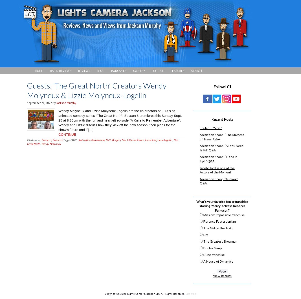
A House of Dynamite (218, 261)
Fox (124, 140)
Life (206, 235)
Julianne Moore (135, 140)
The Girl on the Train (218, 228)
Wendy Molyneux (51, 144)
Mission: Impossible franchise (224, 215)
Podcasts (46, 140)
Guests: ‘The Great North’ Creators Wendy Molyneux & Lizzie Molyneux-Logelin (97, 90)
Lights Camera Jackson (136, 33)
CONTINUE (67, 134)
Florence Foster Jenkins (220, 221)
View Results (222, 276)
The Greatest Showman (220, 241)
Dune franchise (214, 255)
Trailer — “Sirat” (211, 128)
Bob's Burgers (113, 140)
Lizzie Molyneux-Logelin (158, 140)
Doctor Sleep (212, 248)
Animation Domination (92, 140)
